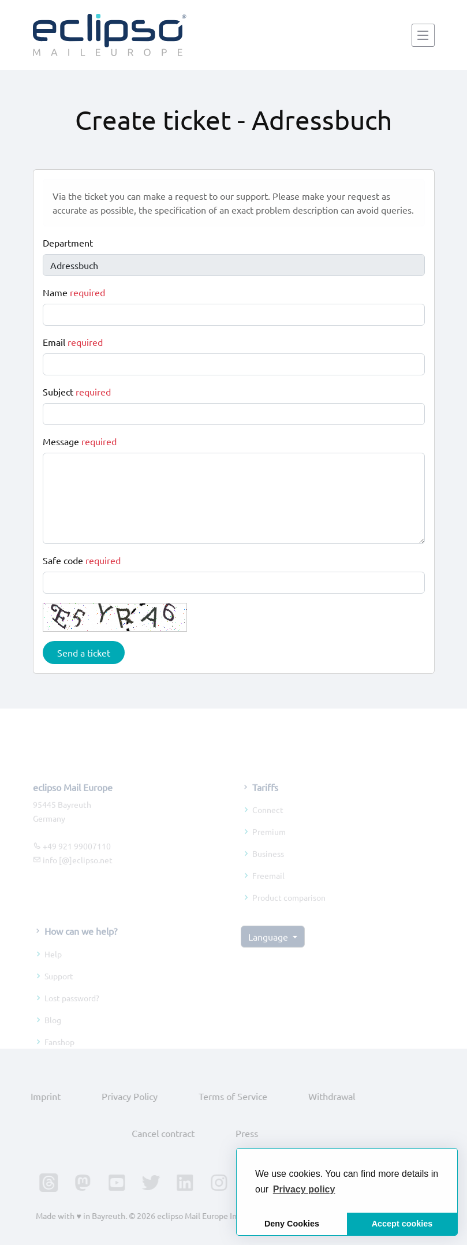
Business (268, 864)
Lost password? (71, 1008)
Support (58, 986)
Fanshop (59, 1052)
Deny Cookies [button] (291, 1223)
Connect (267, 821)
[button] (304, 1189)
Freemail (268, 886)
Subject (77, 391)
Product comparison (289, 908)
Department (68, 242)
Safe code (82, 560)
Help (53, 964)
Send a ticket (83, 652)
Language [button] (269, 947)
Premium (269, 842)
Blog (52, 1030)
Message (80, 441)
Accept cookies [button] (402, 1223)
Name (74, 292)
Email (73, 342)
